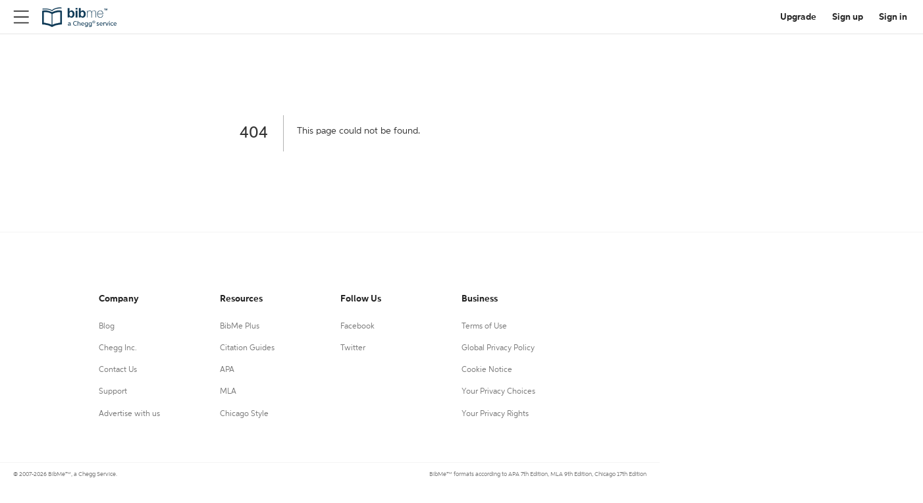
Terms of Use (484, 327)
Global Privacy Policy (498, 348)
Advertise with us (129, 414)
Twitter (352, 348)
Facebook (357, 327)
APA (227, 370)
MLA (228, 392)
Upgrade (798, 17)
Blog (107, 327)
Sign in (893, 17)
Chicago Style (244, 414)
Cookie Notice (487, 370)
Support (113, 392)
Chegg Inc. (118, 348)
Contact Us (118, 370)
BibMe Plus (239, 327)
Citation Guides (247, 348)
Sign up (847, 17)
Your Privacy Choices (498, 392)
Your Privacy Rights (495, 414)
